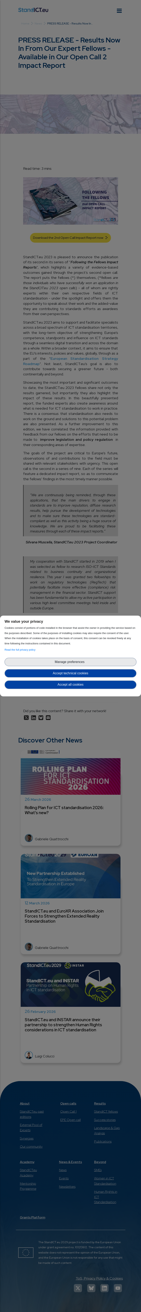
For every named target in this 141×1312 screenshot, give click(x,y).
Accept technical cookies (70, 673)
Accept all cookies (70, 684)
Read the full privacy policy (20, 649)
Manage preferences (70, 662)
